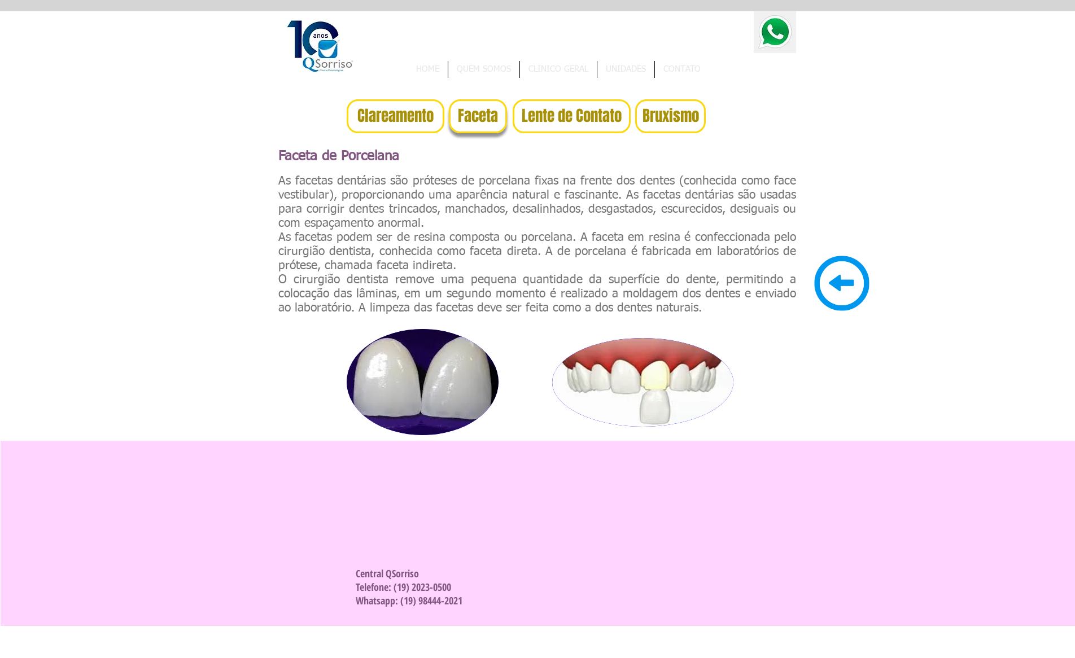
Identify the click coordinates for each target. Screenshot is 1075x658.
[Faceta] (478, 116)
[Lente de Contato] (572, 116)
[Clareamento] (395, 116)
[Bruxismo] (670, 116)
